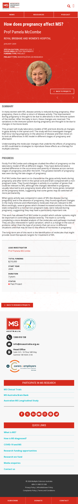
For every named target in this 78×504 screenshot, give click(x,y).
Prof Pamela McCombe (19, 251)
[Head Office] (9, 352)
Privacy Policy (30, 487)
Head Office (19, 349)
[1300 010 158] (9, 337)
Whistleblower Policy (45, 487)
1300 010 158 (19, 337)
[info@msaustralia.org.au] (9, 344)
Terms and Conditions (46, 490)
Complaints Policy (29, 490)
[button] (73, 6)
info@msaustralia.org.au (26, 344)
